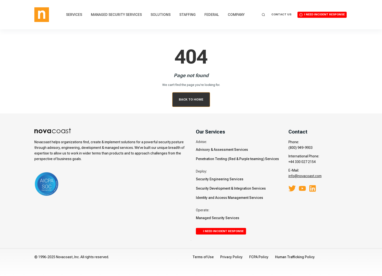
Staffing (187, 15)
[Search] (263, 14)
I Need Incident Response (324, 14)
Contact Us (281, 14)
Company (236, 15)
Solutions (161, 15)
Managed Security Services (116, 15)
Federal (211, 15)
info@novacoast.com (305, 176)
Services (74, 15)
